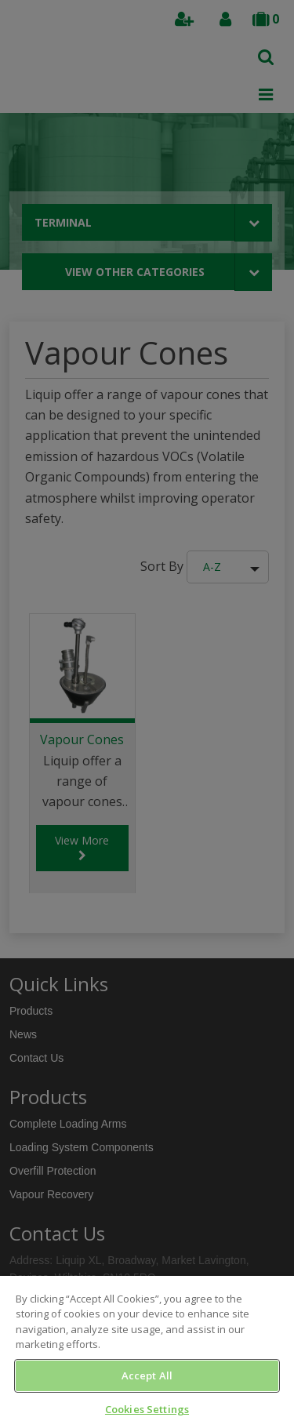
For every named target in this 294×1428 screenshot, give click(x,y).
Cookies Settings (147, 1409)
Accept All (147, 1375)
